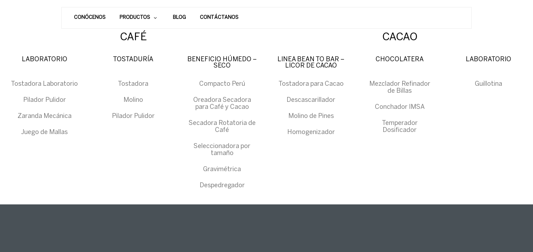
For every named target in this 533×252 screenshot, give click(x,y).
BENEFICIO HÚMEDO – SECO (222, 63)
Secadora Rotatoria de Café (222, 126)
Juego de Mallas (44, 132)
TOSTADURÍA (133, 60)
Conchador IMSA (400, 107)
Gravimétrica (222, 170)
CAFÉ (133, 37)
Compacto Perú (222, 84)
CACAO (400, 37)
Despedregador (222, 186)
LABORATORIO (44, 60)
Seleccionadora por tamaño (222, 150)
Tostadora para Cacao (311, 84)
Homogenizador (311, 132)
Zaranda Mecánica (45, 116)
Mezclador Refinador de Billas (399, 87)
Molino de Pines (311, 116)
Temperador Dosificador (400, 126)
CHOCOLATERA (400, 60)
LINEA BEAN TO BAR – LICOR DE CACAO (310, 63)
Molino (133, 100)
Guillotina (488, 84)
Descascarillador (310, 100)
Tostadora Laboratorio (44, 84)
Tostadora (133, 84)
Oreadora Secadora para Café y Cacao (222, 103)
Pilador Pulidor (44, 100)
